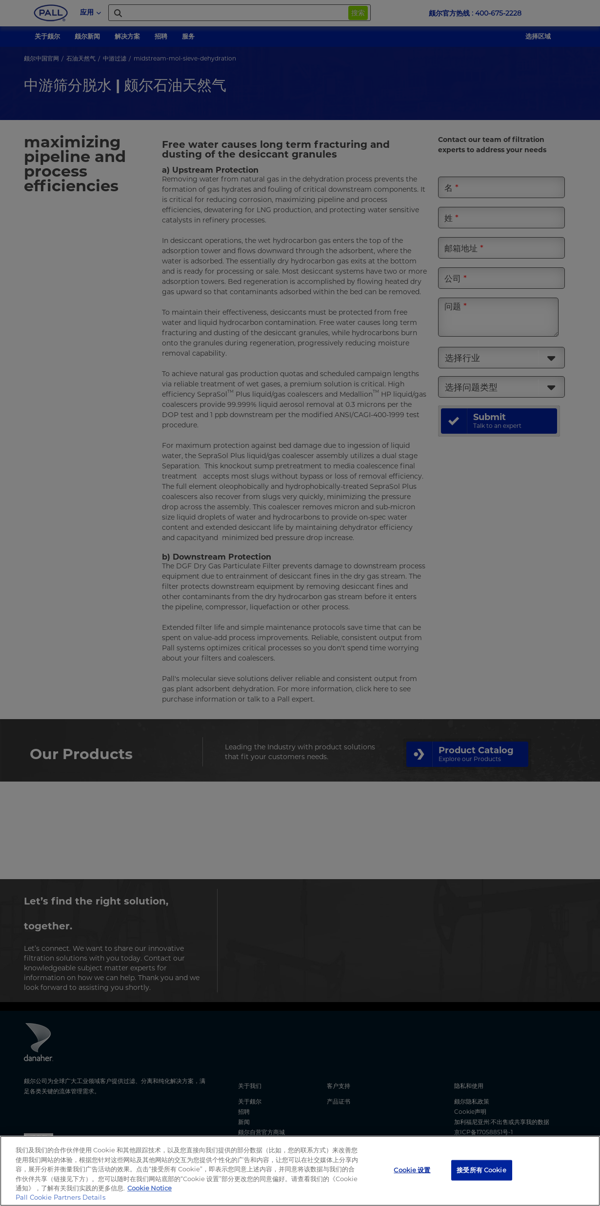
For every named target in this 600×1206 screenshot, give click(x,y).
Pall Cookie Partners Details (60, 1197)
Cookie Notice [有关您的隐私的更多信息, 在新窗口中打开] (149, 1188)
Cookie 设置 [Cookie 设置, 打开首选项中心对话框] (412, 1170)
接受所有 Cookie (481, 1170)
